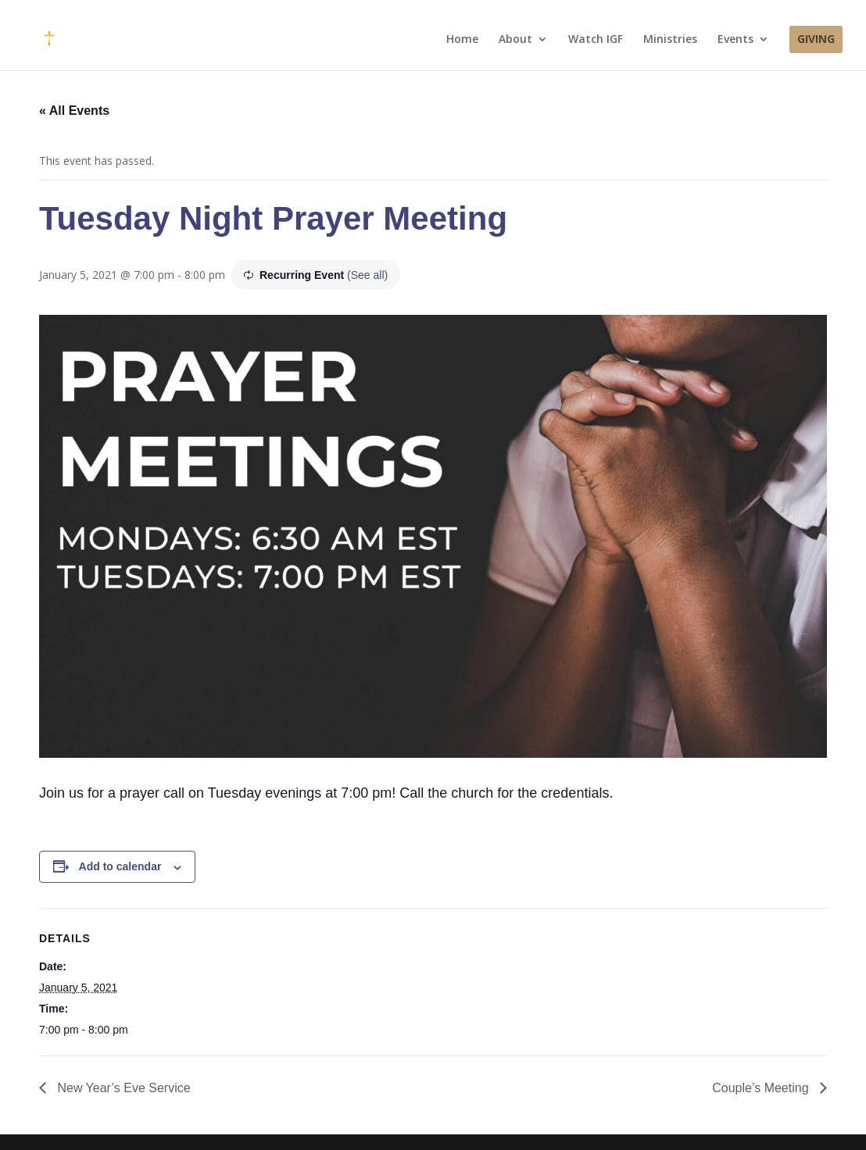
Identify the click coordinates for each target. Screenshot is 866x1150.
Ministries (670, 40)
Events (735, 40)
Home (462, 40)
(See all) (367, 275)
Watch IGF (595, 40)
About (515, 40)
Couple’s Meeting (762, 1088)
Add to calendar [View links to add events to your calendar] (120, 866)
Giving (816, 40)
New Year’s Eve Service (122, 1088)
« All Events (74, 110)
